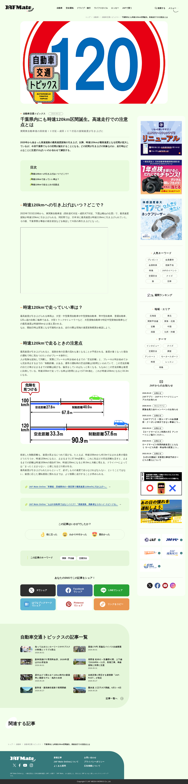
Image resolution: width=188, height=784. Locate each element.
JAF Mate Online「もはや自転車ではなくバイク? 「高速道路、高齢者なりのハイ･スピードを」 (73, 504)
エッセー (115, 8)
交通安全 (83, 558)
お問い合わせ (90, 757)
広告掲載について (92, 766)
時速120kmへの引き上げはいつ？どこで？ (50, 174)
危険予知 (169, 265)
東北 (169, 316)
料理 (153, 362)
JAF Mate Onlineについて (66, 762)
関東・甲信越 (68, 558)
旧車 (169, 281)
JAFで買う (127, 8)
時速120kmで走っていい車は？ (45, 179)
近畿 (153, 326)
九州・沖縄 (169, 332)
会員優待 (169, 260)
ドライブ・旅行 (84, 8)
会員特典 (153, 265)
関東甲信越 (153, 321)
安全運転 (70, 8)
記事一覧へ (112, 698)
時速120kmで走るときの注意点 (45, 185)
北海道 (153, 316)
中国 (169, 326)
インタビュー (153, 346)
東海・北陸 (169, 321)
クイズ (169, 276)
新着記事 (58, 757)
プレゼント (153, 260)
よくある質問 (60, 766)
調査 (169, 351)
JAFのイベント (169, 270)
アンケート (150, 356)
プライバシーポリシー (94, 762)
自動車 (60, 8)
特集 (151, 270)
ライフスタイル (101, 8)
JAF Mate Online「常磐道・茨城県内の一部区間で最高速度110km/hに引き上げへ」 (68, 487)
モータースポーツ (169, 356)
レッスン (169, 362)
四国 (153, 332)
